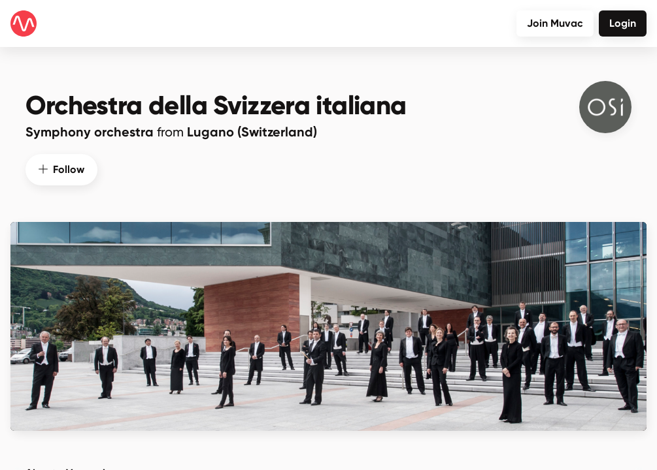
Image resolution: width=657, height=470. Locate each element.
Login (622, 23)
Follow (61, 167)
